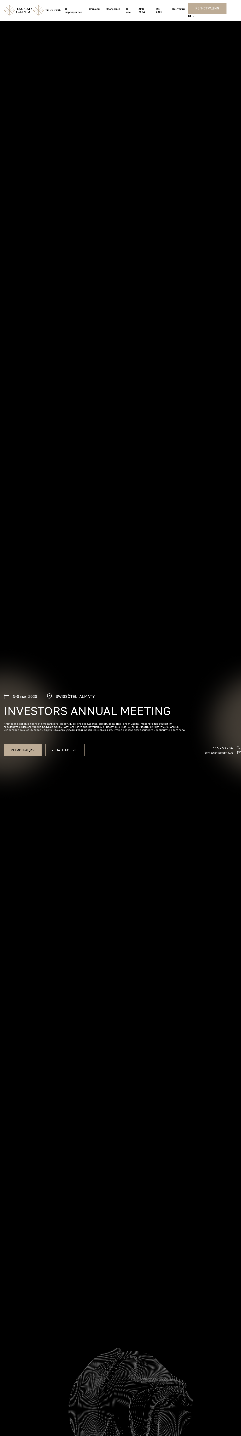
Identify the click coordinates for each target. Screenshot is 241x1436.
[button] (191, 16)
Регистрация (207, 8)
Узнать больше (65, 750)
